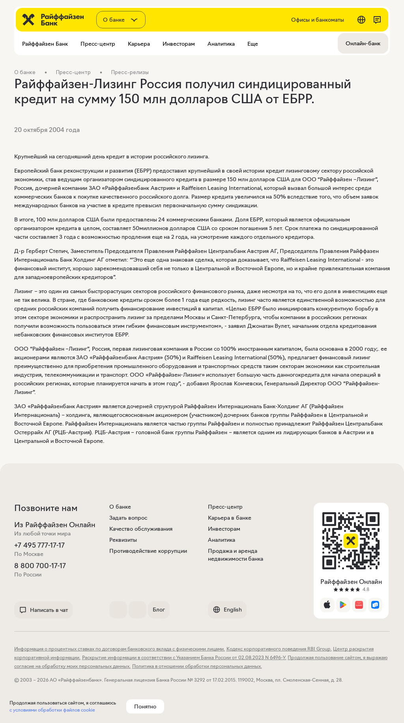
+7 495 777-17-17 (39, 545)
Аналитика (221, 539)
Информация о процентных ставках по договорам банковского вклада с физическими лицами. (119, 649)
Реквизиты (123, 539)
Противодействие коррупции (148, 550)
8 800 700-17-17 (40, 565)
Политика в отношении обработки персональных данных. (197, 666)
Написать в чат (43, 610)
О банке (120, 506)
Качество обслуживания (140, 528)
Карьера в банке (229, 517)
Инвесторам (224, 528)
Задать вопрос (128, 517)
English (227, 609)
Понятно (145, 706)
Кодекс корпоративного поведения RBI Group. (279, 649)
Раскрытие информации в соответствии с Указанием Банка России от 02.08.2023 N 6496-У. (184, 657)
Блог (159, 609)
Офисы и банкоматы (317, 19)
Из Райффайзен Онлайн (54, 524)
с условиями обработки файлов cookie (52, 710)
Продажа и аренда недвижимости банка (236, 554)
